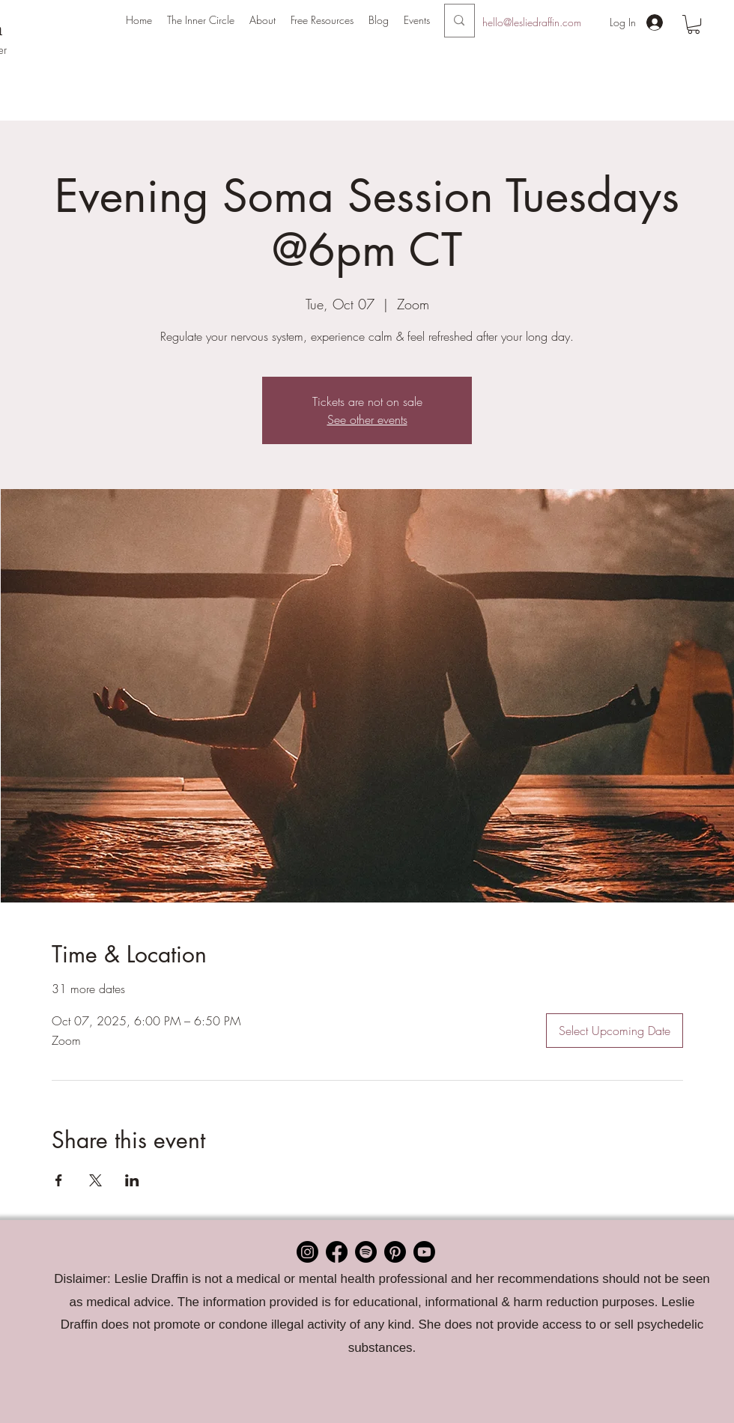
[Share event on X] (95, 1180)
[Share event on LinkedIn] (132, 1180)
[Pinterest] (395, 1252)
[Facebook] (337, 1252)
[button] (262, 20)
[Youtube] (424, 1252)
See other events (367, 419)
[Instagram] (307, 1252)
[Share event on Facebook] (59, 1180)
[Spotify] (366, 1252)
